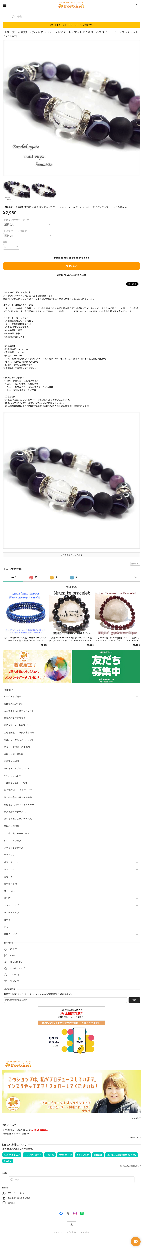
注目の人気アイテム (13, 704)
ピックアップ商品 (12, 696)
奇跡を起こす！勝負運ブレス (18, 725)
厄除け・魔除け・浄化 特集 (17, 747)
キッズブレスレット (13, 776)
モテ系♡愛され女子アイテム (18, 833)
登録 (134, 1000)
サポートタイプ (11, 913)
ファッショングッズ (13, 848)
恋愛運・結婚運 (11, 761)
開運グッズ (9, 876)
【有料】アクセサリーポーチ (16, 220)
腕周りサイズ (10, 934)
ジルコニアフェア (12, 840)
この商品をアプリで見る (71, 555)
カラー (7, 927)
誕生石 (7, 898)
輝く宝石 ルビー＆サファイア (18, 790)
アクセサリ (9, 855)
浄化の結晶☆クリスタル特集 (18, 797)
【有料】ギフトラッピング (15, 231)
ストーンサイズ (11, 905)
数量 (5, 242)
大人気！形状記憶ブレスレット (19, 711)
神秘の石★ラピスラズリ (15, 718)
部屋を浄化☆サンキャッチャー (19, 804)
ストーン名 (9, 891)
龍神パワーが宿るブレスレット (19, 740)
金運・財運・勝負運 (13, 754)
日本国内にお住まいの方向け (71, 275)
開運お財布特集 (11, 826)
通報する (135, 564)
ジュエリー (9, 869)
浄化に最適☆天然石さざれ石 (18, 819)
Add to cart (71, 266)
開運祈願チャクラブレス (15, 812)
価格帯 (7, 920)
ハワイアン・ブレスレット (17, 768)
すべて (13, 577)
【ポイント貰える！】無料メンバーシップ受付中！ (71, 25)
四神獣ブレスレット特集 (15, 783)
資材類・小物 (10, 884)
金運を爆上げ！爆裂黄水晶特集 (19, 732)
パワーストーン (11, 862)
